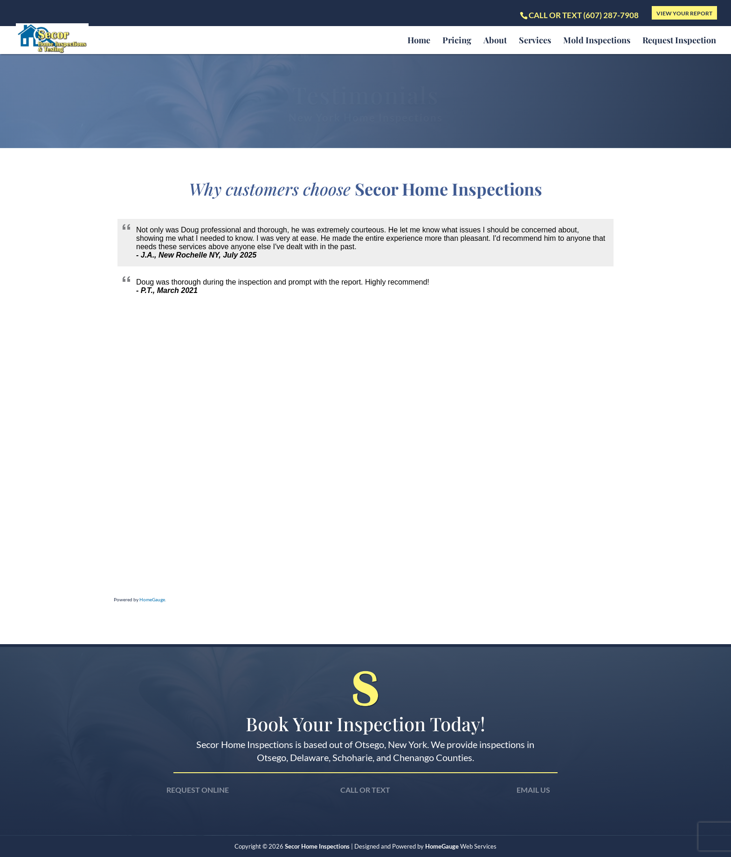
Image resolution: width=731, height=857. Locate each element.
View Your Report (684, 13)
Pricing (456, 41)
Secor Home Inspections (317, 846)
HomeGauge (152, 599)
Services (535, 41)
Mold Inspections (596, 41)
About (495, 41)
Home (418, 41)
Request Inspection (679, 41)
